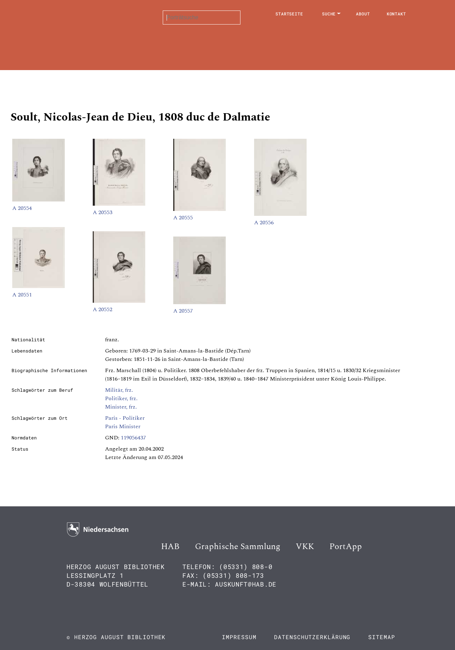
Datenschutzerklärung (312, 637)
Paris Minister (122, 426)
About (363, 13)
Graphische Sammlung (237, 546)
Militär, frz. (119, 390)
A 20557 (183, 311)
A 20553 (102, 212)
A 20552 (102, 309)
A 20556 (264, 222)
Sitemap (381, 637)
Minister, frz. (121, 407)
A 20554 (22, 208)
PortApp (345, 546)
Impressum (239, 637)
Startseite (289, 13)
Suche (329, 13)
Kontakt (396, 13)
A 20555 (183, 217)
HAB (170, 546)
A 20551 (22, 294)
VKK (305, 546)
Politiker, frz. (121, 398)
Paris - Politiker (125, 418)
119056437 (133, 437)
